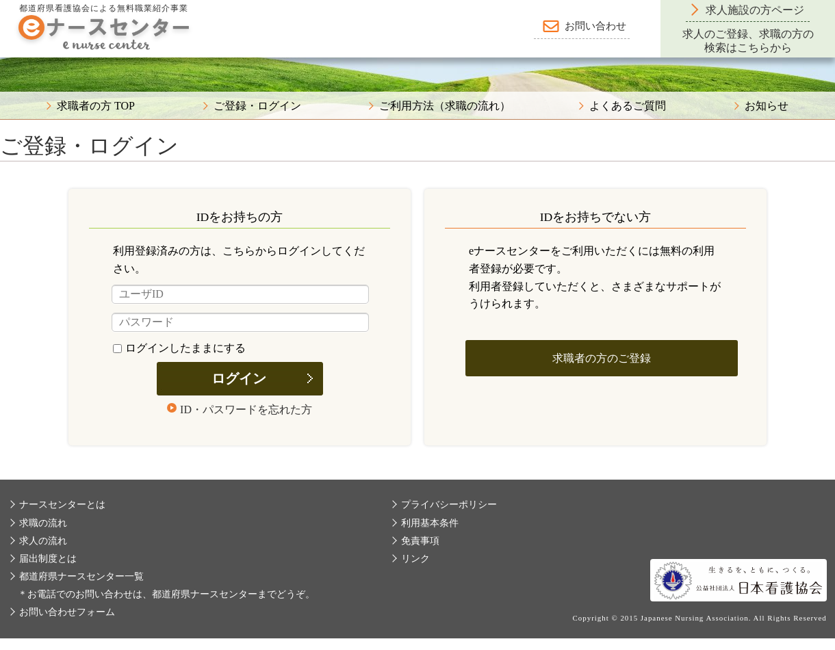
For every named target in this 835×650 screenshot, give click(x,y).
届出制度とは (48, 559)
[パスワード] (240, 322)
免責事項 (420, 541)
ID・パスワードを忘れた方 (246, 409)
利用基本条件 (430, 523)
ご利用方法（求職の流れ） (445, 106)
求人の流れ (43, 541)
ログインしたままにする (179, 348)
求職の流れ (43, 523)
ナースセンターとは (62, 504)
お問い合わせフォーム (67, 612)
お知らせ (766, 106)
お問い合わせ (595, 26)
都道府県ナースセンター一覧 (81, 576)
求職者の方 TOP (96, 106)
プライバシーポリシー (449, 504)
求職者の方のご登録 (601, 358)
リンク (415, 559)
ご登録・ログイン (257, 106)
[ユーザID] (240, 294)
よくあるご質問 (627, 106)
